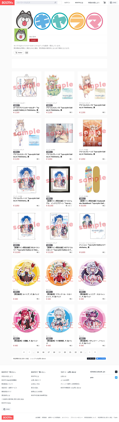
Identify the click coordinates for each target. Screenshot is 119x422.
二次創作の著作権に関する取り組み (13, 399)
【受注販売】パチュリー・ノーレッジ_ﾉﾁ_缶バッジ (92, 342)
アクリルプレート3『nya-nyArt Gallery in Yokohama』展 (59, 155)
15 (38, 352)
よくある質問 (65, 380)
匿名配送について (7, 384)
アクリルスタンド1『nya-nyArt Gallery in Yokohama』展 (26, 155)
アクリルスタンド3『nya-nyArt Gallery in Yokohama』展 (59, 109)
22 (76, 352)
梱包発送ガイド (6, 391)
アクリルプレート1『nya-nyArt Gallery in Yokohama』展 (26, 199)
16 (43, 352)
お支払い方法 (35, 384)
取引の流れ (34, 388)
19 (59, 352)
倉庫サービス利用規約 (54, 417)
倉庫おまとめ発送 (36, 391)
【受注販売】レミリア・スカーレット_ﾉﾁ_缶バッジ (92, 295)
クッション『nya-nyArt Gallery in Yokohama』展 (92, 246)
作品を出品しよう (93, 2)
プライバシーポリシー (77, 417)
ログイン (67, 2)
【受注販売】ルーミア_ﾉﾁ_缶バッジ (26, 294)
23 (81, 352)
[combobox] (36, 2)
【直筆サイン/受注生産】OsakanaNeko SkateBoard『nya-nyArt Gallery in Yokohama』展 (92, 202)
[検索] (55, 2)
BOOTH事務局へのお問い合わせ (71, 388)
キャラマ (32, 37)
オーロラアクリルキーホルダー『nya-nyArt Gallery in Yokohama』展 (26, 109)
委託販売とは (6, 395)
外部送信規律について (90, 417)
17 (49, 352)
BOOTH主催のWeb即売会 (39, 395)
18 (54, 352)
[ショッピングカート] (104, 2)
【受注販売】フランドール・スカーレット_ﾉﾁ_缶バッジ (59, 295)
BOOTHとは (79, 2)
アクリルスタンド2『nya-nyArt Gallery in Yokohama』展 (92, 106)
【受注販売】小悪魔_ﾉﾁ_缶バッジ (25, 341)
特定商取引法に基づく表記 (105, 417)
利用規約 (44, 417)
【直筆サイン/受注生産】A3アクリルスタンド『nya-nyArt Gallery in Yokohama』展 (59, 249)
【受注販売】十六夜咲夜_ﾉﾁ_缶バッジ (59, 342)
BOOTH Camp (6, 403)
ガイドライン (65, 417)
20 (65, 352)
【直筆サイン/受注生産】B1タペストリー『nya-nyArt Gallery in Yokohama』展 (26, 249)
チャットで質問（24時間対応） (70, 384)
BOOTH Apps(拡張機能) (9, 380)
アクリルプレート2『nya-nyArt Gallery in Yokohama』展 (92, 153)
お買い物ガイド (36, 380)
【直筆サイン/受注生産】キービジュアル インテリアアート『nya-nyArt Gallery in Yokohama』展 (59, 202)
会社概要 (38, 417)
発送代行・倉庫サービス (9, 388)
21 (70, 352)
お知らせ (63, 376)
